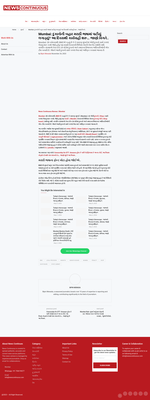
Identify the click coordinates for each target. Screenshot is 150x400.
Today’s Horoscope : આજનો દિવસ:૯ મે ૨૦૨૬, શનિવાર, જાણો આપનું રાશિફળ (63, 198)
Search (119, 33)
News (40, 111)
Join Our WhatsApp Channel (76, 251)
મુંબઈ (22, 29)
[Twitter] (125, 396)
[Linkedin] (135, 396)
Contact (4, 49)
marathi (63, 260)
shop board (43, 264)
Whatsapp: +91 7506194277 (15, 371)
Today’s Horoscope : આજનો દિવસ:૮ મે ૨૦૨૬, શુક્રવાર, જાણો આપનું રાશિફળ (98, 198)
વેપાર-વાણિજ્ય (63, 21)
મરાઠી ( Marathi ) (71, 119)
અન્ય (114, 21)
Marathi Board (74, 260)
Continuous (47, 111)
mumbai (85, 260)
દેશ (26, 21)
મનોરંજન (73, 21)
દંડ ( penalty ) (50, 148)
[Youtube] (140, 396)
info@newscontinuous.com (14, 377)
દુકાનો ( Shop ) (99, 116)
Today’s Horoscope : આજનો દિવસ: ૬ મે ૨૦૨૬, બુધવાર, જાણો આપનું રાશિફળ (98, 210)
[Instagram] (130, 396)
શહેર (43, 21)
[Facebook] (120, 396)
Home (14, 29)
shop (102, 260)
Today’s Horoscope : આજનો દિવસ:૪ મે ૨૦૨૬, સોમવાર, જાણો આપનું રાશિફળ (98, 222)
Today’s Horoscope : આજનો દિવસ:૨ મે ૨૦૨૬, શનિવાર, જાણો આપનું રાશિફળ (98, 233)
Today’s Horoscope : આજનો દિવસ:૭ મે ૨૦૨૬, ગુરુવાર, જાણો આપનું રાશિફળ (63, 210)
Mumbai (62, 111)
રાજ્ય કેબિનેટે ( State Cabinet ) (77, 129)
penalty (94, 260)
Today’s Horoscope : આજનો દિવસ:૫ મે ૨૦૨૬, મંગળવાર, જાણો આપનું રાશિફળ (63, 222)
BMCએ (58, 116)
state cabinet (55, 264)
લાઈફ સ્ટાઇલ (82, 21)
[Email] (145, 396)
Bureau (55, 111)
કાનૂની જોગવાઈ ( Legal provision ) (50, 137)
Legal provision (51, 260)
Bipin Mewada (46, 54)
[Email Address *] (105, 358)
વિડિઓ (100, 21)
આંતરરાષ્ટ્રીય (35, 21)
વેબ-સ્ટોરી (93, 21)
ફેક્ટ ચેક (122, 21)
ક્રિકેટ (107, 21)
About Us (4, 44)
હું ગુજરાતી (52, 21)
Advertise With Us (7, 55)
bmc (41, 260)
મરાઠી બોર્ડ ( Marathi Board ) (87, 134)
